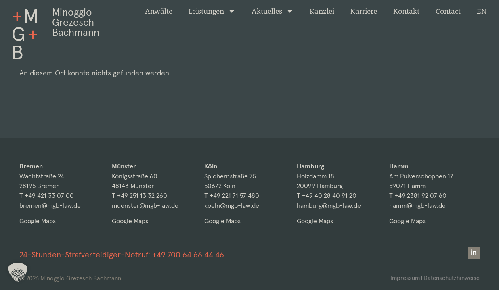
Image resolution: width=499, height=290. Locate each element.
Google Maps (37, 221)
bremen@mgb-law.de (50, 205)
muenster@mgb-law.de (145, 205)
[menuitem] (482, 11)
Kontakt (406, 11)
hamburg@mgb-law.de (329, 205)
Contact (448, 11)
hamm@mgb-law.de (417, 205)
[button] (18, 272)
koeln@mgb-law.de (231, 205)
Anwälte (158, 11)
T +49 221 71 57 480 (231, 195)
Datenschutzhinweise (452, 278)
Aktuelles (273, 11)
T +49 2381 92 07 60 (418, 195)
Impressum (405, 278)
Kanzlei (322, 11)
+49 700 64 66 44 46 (188, 254)
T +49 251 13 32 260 (139, 195)
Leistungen (212, 11)
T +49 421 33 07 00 (46, 195)
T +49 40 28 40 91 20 (326, 195)
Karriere (363, 11)
